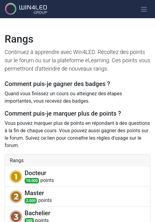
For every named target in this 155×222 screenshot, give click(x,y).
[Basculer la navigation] (143, 9)
